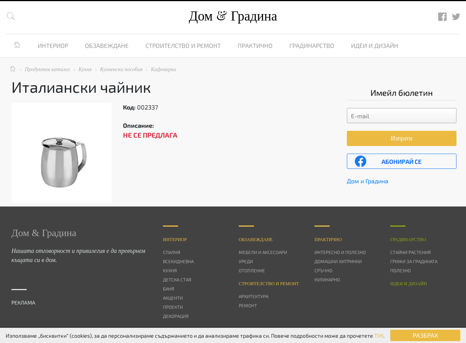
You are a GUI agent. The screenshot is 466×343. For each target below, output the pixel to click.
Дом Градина (233, 16)
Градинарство (311, 45)
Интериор (53, 45)
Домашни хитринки (338, 261)
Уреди (246, 261)
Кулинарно (327, 279)
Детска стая (177, 279)
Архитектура (253, 296)
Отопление (252, 270)
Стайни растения (410, 252)
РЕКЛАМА (23, 302)
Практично (255, 45)
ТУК (378, 335)
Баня (168, 288)
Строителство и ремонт (183, 45)
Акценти (173, 297)
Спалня (171, 252)
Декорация (175, 316)
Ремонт (248, 305)
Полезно (400, 270)
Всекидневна (178, 261)
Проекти (173, 307)
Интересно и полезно (340, 252)
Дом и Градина (367, 180)
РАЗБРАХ (425, 335)
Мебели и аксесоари (263, 252)
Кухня (170, 270)
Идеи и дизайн (374, 45)
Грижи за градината (413, 261)
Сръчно (323, 270)
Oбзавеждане (256, 239)
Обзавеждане (107, 45)
